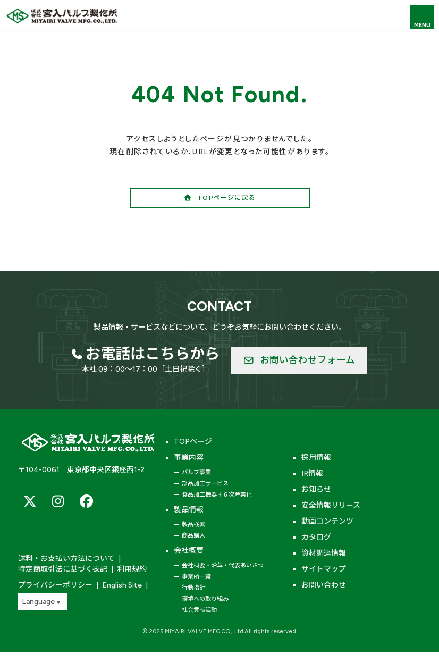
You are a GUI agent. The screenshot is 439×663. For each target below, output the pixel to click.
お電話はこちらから (153, 354)
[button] (220, 197)
